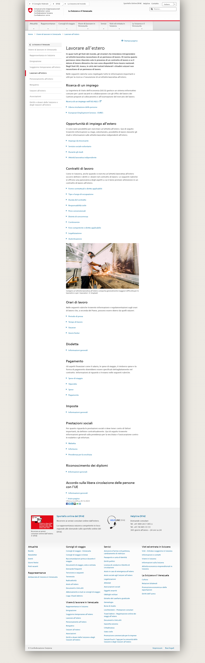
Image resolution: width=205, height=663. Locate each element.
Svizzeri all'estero (73, 630)
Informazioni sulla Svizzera (153, 563)
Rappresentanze (48, 26)
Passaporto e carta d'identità (115, 557)
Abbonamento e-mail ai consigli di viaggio (83, 592)
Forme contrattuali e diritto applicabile (85, 189)
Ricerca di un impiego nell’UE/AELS (83, 101)
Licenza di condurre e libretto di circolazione (117, 566)
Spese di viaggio (75, 378)
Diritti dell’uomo (149, 594)
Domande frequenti (74, 569)
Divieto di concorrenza (78, 216)
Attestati (107, 583)
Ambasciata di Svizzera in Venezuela (42, 577)
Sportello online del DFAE (70, 516)
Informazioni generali (78, 350)
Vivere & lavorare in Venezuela (88, 26)
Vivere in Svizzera (149, 559)
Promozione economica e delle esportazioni (154, 588)
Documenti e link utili (75, 588)
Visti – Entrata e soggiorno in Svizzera (157, 551)
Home (30, 34)
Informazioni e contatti (151, 555)
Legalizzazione (75, 233)
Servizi (103, 26)
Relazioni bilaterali (149, 583)
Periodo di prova (75, 316)
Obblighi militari (111, 595)
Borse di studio (110, 606)
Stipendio (72, 384)
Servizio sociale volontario (79, 146)
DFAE (58, 4)
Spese (71, 389)
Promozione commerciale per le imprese (120, 636)
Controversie (74, 222)
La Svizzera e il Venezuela (142, 26)
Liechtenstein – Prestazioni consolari (118, 610)
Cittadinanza (109, 628)
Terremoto (70, 577)
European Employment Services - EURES (85, 113)
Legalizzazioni (110, 579)
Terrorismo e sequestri (75, 573)
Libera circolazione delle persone (82, 107)
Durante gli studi (75, 152)
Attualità (33, 26)
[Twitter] (70, 503)
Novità (30, 551)
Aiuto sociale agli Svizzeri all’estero (118, 575)
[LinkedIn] (72, 503)
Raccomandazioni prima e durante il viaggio (80, 560)
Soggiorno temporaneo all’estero (79, 614)
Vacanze (72, 327)
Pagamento (73, 395)
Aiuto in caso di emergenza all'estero (119, 571)
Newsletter (32, 555)
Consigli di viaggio (66, 26)
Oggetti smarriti (110, 591)
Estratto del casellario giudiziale (117, 598)
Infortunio (73, 449)
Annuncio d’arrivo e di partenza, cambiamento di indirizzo (117, 552)
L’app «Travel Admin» (74, 596)
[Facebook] (67, 503)
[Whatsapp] (77, 503)
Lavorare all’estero (73, 618)
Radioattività (71, 581)
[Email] (80, 503)
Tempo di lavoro (75, 322)
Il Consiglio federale (40, 4)
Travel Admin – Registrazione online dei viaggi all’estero (120, 615)
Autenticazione (75, 239)
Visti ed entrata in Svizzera (119, 26)
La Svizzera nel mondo (77, 4)
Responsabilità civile (77, 205)
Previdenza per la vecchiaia (80, 455)
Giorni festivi (74, 333)
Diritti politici (109, 561)
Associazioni (71, 634)
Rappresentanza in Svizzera (77, 607)
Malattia (72, 443)
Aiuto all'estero (72, 584)
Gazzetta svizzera (111, 624)
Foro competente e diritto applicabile (84, 228)
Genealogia (108, 602)
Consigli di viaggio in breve (77, 555)
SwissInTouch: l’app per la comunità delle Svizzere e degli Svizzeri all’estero (120, 640)
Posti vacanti (33, 566)
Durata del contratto (77, 200)
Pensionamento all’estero (76, 622)
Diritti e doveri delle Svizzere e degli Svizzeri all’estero (80, 638)
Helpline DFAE (138, 516)
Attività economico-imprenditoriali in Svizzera (157, 567)
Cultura (145, 580)
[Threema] (75, 503)
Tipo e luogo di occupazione (80, 194)
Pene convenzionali (77, 211)
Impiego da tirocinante (78, 141)
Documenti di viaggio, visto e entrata (81, 565)
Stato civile (108, 632)
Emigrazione (71, 610)
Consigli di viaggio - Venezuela (78, 551)
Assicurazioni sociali (112, 587)
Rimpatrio (70, 626)
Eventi (30, 559)
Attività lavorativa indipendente (82, 157)
